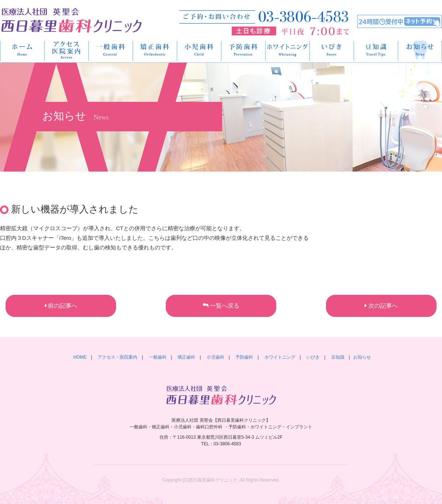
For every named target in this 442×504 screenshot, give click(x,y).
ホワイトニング (288, 51)
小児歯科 (199, 51)
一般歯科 (111, 51)
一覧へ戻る (221, 306)
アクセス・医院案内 (67, 51)
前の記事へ (60, 306)
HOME (22, 51)
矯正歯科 (155, 51)
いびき (332, 51)
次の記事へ (381, 306)
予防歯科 (243, 51)
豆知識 (376, 51)
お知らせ (362, 357)
